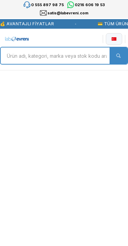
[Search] (64, 55)
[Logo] (17, 39)
